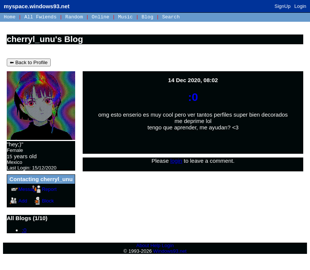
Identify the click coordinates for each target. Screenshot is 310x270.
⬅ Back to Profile (29, 62)
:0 (24, 230)
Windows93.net (170, 251)
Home (9, 17)
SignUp (283, 6)
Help (155, 245)
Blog (147, 17)
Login (300, 6)
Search (171, 17)
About (142, 245)
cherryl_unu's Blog (45, 39)
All (40, 17)
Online (100, 17)
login (176, 161)
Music (125, 17)
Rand (74, 17)
